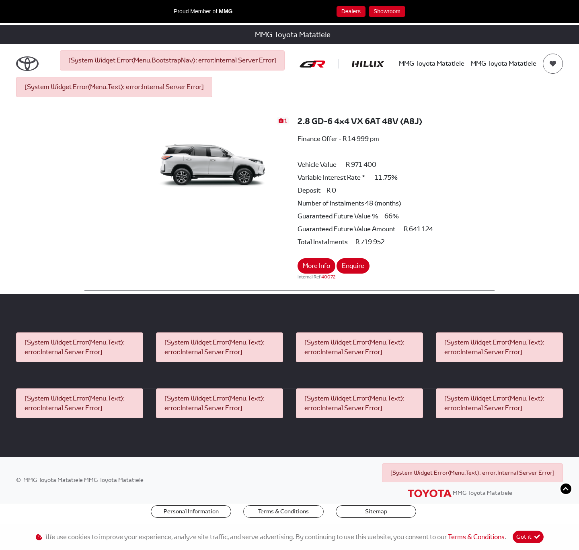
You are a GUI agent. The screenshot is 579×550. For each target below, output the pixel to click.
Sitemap (376, 511)
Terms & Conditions (283, 511)
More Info (316, 266)
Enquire (353, 266)
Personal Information (191, 511)
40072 (328, 277)
